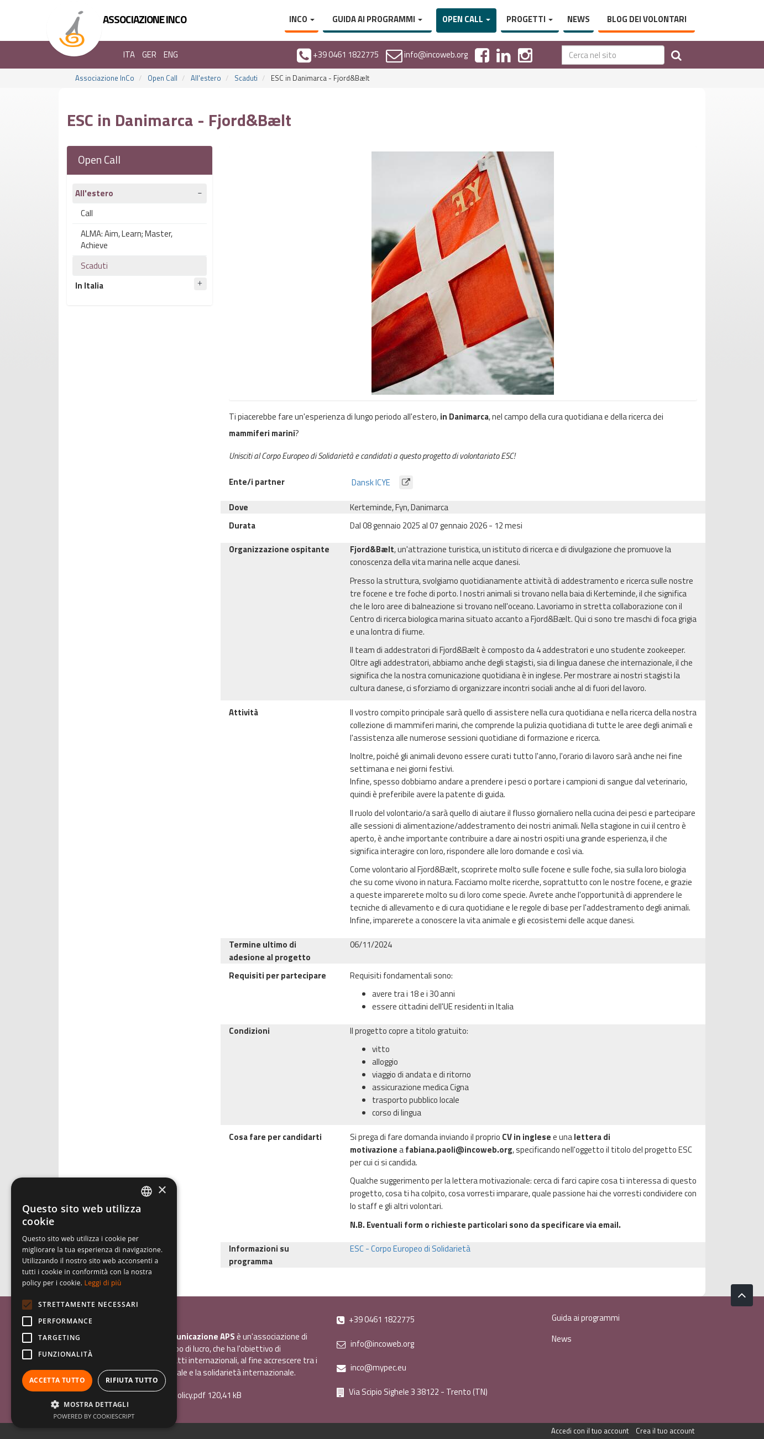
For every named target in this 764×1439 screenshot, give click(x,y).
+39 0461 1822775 (376, 1319)
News (578, 19)
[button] (94, 1404)
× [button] (162, 1190)
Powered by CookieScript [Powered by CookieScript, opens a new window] (94, 1416)
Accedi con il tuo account (590, 1430)
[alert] (94, 1303)
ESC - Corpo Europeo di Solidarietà (410, 1248)
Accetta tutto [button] (57, 1380)
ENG (171, 54)
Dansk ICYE (381, 482)
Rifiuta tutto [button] (132, 1380)
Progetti (529, 19)
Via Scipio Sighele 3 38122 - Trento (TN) (412, 1391)
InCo (302, 19)
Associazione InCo (104, 77)
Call (87, 213)
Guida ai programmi (377, 19)
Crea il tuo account (665, 1430)
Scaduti (246, 77)
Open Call (466, 19)
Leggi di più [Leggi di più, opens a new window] (103, 1283)
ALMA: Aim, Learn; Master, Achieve (126, 239)
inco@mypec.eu (371, 1367)
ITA (129, 54)
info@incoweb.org (375, 1343)
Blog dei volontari (647, 19)
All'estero (206, 77)
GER (149, 54)
